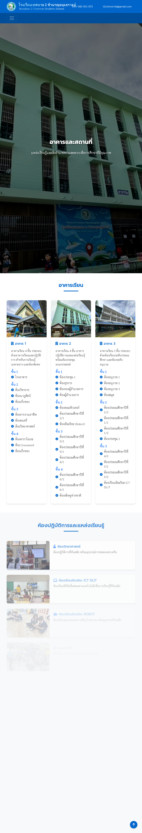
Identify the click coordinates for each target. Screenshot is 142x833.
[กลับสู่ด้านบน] (133, 824)
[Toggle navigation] (12, 18)
